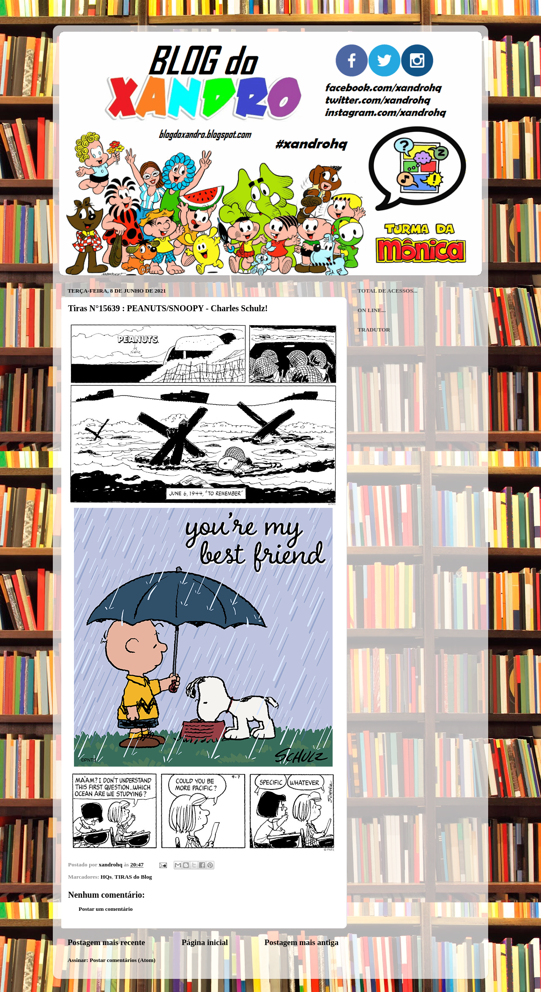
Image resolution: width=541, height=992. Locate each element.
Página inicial (205, 942)
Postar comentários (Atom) (123, 960)
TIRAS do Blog (133, 877)
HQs (106, 877)
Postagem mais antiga (302, 942)
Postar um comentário (106, 909)
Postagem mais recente (106, 942)
